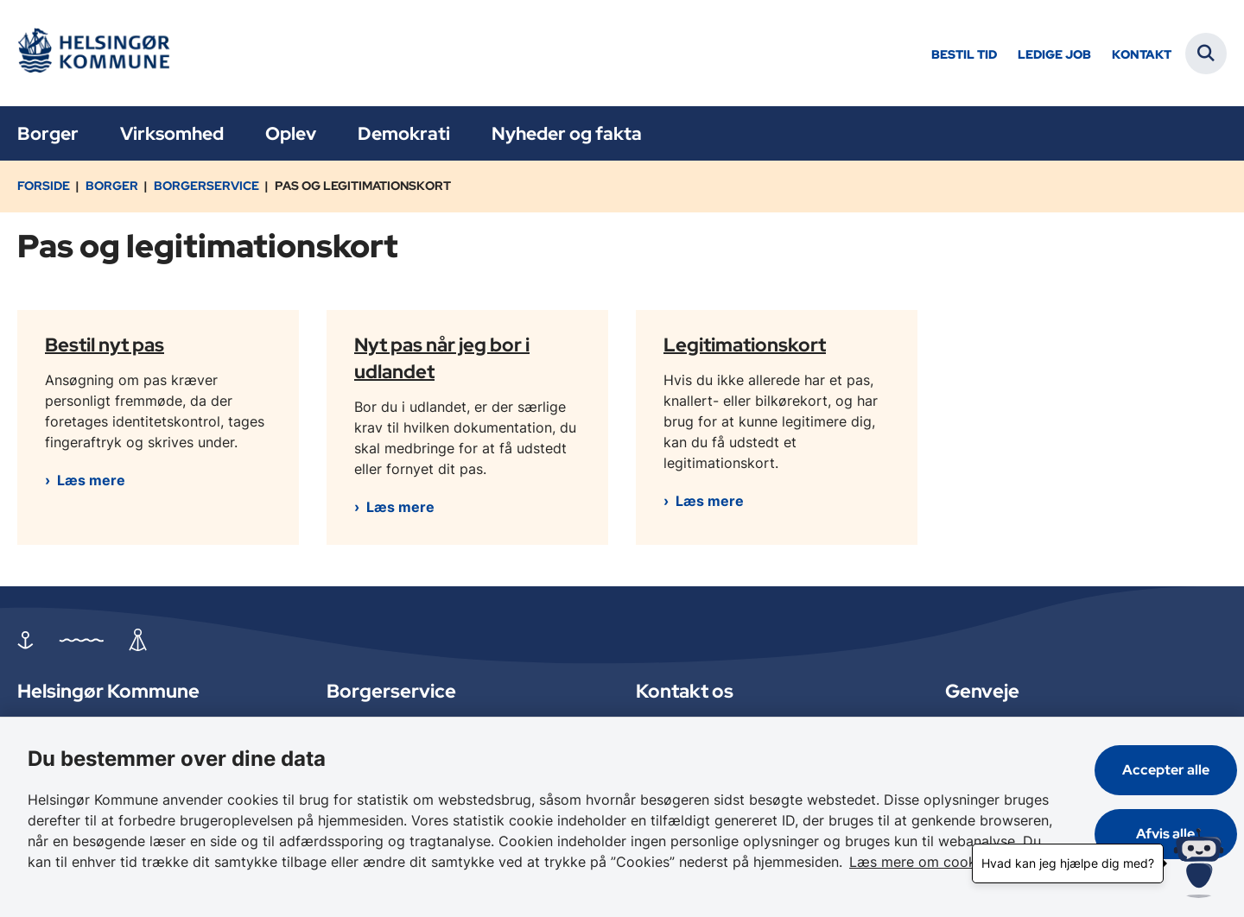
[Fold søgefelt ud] (1206, 53)
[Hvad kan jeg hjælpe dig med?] (1198, 863)
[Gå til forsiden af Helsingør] (99, 53)
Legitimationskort (744, 344)
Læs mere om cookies (921, 861)
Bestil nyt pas (104, 344)
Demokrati (404, 133)
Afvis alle (1166, 834)
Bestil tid (964, 54)
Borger (48, 133)
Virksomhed (172, 133)
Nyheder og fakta (567, 133)
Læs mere (91, 480)
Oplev (290, 133)
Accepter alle (1165, 770)
